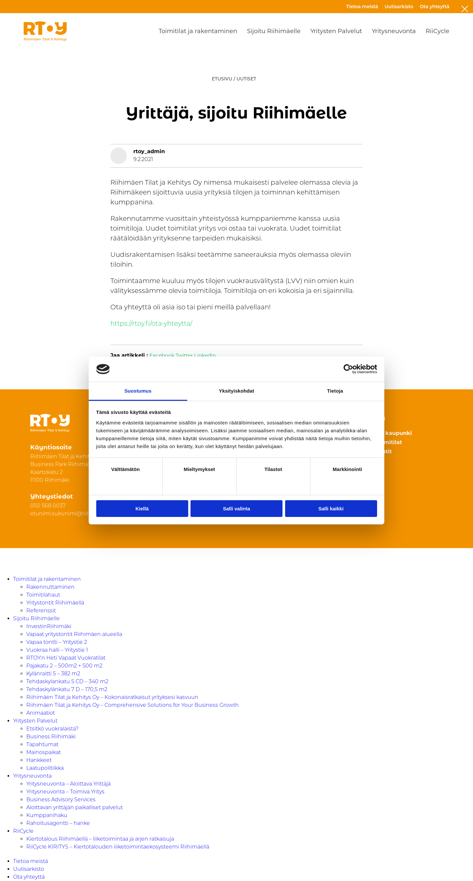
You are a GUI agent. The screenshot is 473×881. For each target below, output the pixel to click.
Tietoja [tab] (335, 391)
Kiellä (141, 508)
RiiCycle (437, 31)
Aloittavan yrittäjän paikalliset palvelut (74, 807)
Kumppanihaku (46, 815)
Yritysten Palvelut (336, 31)
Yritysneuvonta (394, 31)
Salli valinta (236, 508)
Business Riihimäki (51, 736)
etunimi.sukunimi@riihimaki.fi (69, 513)
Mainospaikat (43, 752)
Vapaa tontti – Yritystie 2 (56, 642)
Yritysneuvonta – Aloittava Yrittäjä (68, 784)
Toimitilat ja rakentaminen (198, 31)
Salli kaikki (331, 508)
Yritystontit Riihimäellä (55, 603)
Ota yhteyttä (434, 7)
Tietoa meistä (362, 7)
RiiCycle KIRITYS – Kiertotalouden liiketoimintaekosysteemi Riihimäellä (117, 847)
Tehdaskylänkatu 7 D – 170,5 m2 (66, 689)
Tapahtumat (42, 744)
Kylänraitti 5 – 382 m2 (53, 673)
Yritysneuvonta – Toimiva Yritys (65, 792)
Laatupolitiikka (45, 768)
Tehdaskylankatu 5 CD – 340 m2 (67, 681)
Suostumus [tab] (138, 391)
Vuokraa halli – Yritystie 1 (57, 650)
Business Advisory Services (61, 799)
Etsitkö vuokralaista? (52, 729)
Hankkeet (39, 760)
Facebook (162, 355)
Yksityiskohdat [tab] (236, 391)
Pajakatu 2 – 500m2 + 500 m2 (64, 666)
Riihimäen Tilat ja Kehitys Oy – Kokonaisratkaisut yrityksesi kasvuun (112, 697)
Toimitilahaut (43, 595)
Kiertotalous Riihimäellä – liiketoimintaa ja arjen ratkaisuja (100, 839)
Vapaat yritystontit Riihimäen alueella (74, 634)
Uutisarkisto (399, 7)
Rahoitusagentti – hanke (58, 823)
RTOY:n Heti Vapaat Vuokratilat (65, 658)
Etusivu (222, 79)
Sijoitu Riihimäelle (274, 31)
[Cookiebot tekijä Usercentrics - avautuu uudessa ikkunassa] (348, 369)
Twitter (186, 355)
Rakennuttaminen (50, 587)
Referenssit (41, 610)
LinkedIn (208, 355)
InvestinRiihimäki (48, 626)
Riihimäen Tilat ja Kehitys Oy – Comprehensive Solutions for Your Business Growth (132, 705)
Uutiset (246, 79)
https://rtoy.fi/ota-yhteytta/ (152, 323)
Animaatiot (40, 713)
